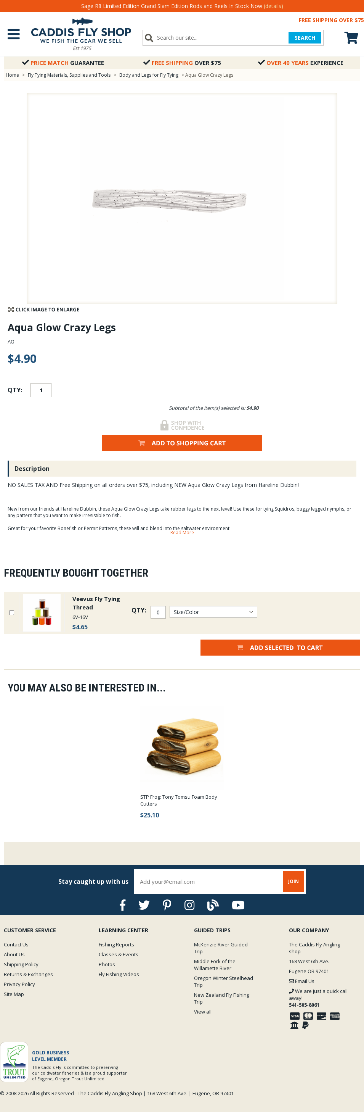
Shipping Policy (21, 964)
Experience (300, 62)
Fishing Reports (116, 944)
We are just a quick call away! (318, 998)
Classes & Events (118, 954)
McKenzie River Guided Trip (221, 948)
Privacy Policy (19, 984)
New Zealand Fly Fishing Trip (221, 998)
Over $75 (182, 62)
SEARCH (305, 37)
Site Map (14, 994)
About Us (14, 954)
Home (12, 75)
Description (32, 468)
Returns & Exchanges (28, 974)
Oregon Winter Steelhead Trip (223, 981)
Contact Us (16, 944)
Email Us (301, 981)
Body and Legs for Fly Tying (148, 75)
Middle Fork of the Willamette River (215, 965)
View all (203, 1011)
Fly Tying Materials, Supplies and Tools (69, 75)
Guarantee (63, 62)
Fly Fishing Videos (119, 974)
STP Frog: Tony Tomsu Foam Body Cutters (178, 800)
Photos (107, 964)
